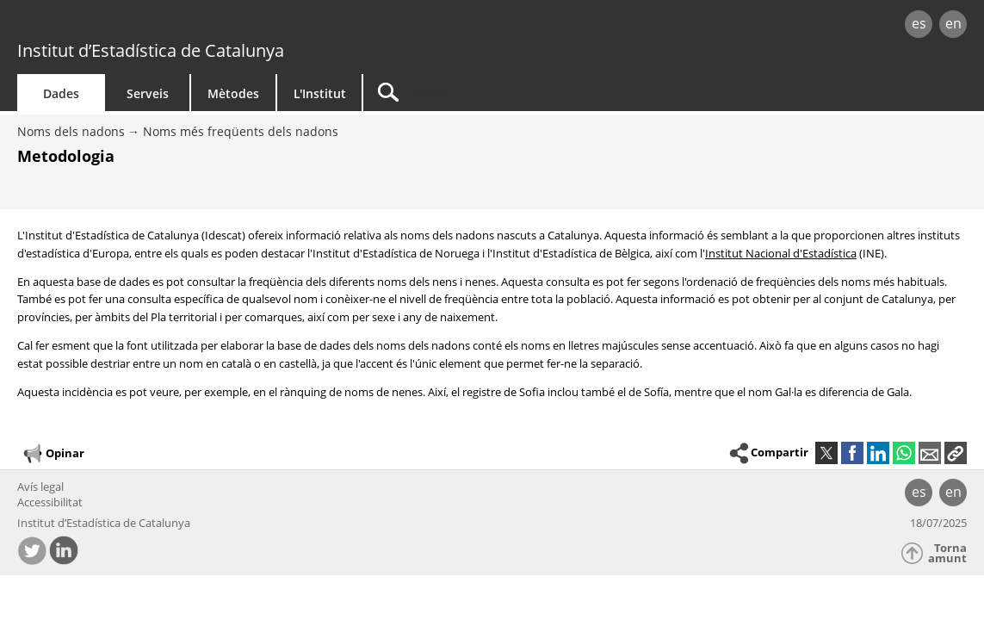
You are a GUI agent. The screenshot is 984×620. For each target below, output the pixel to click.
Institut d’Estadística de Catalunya (150, 50)
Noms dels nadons (71, 131)
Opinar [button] (53, 454)
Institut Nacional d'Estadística (781, 253)
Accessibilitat (50, 502)
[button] (955, 453)
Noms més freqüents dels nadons (240, 131)
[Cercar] (509, 92)
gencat (207, 25)
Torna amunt (947, 553)
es (919, 23)
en (953, 23)
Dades (61, 93)
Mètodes (233, 93)
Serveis (148, 93)
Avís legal (40, 486)
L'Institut (320, 93)
